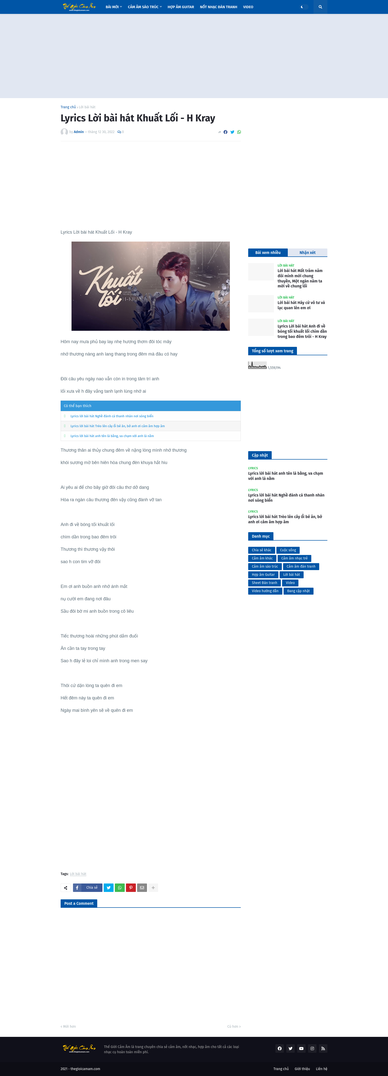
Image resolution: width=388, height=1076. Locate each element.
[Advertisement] (194, 56)
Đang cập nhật (298, 591)
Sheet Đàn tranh (264, 583)
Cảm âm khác (262, 558)
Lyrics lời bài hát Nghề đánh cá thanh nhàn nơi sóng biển (112, 416)
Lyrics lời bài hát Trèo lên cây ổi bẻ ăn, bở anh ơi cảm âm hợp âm (118, 426)
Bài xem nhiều (268, 252)
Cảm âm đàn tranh (301, 566)
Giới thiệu (302, 1069)
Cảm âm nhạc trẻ (294, 558)
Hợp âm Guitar (263, 575)
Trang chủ (68, 107)
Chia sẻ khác (261, 550)
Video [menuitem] (248, 7)
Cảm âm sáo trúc (265, 566)
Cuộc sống (288, 550)
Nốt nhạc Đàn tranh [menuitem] (218, 7)
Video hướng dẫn (265, 591)
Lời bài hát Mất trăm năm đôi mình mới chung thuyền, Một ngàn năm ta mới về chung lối (300, 278)
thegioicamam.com (85, 1069)
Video (290, 583)
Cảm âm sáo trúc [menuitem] (143, 7)
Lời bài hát (87, 107)
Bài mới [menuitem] (112, 7)
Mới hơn (69, 1026)
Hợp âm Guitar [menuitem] (181, 7)
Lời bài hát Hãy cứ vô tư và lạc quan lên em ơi (301, 305)
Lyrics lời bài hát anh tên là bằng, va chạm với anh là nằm (112, 436)
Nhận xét (308, 252)
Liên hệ (321, 1069)
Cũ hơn (232, 1026)
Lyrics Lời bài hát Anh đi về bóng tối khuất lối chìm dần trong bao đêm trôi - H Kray (302, 331)
